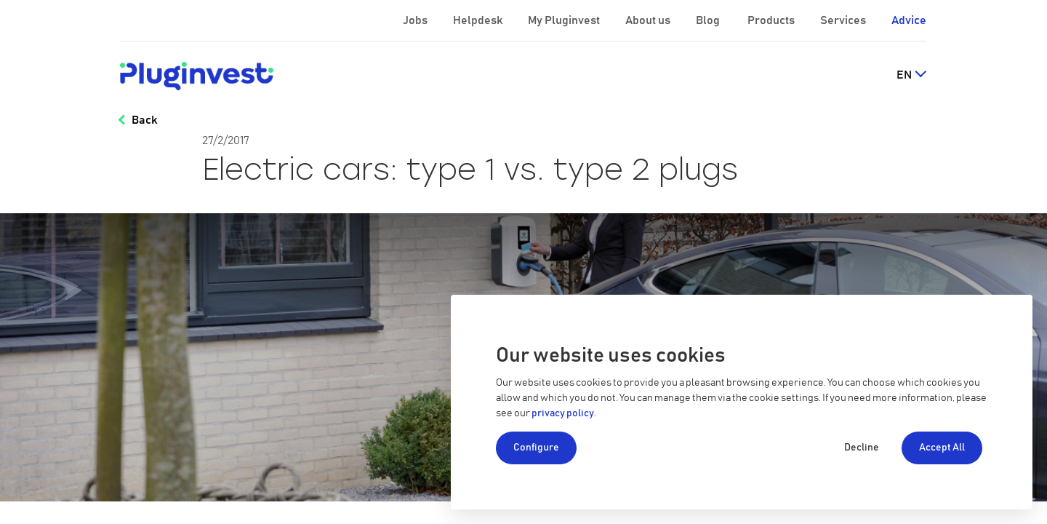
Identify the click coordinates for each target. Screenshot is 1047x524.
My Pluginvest (565, 20)
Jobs (416, 20)
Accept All (942, 447)
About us (649, 20)
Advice (908, 20)
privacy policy (562, 413)
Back (144, 120)
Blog (709, 20)
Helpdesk (479, 20)
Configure (536, 447)
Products (772, 20)
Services (844, 20)
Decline (861, 447)
